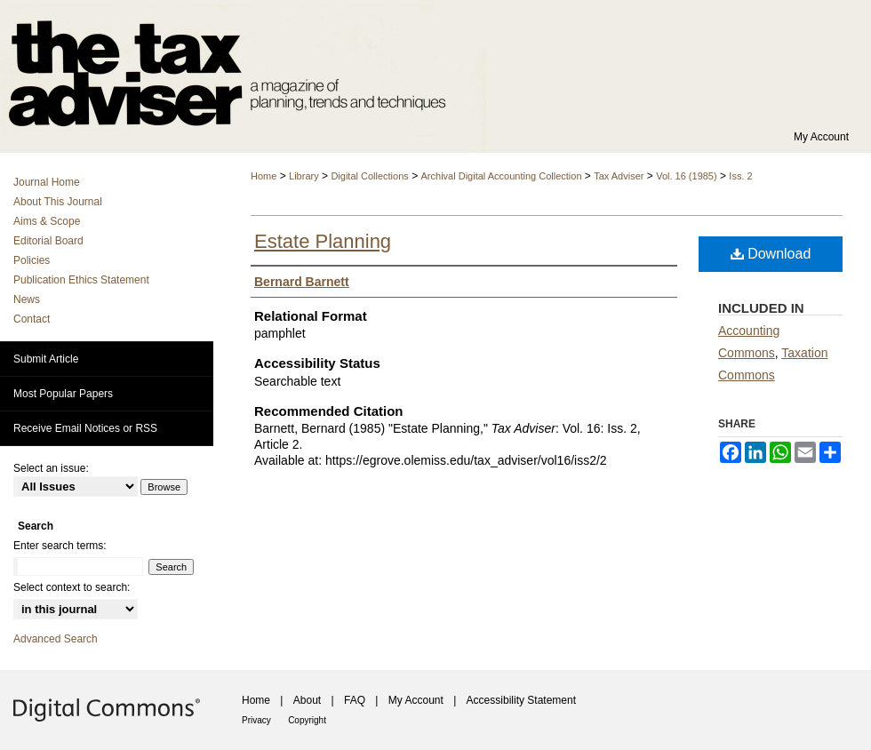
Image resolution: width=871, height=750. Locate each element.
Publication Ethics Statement (81, 280)
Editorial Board (48, 241)
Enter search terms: (60, 545)
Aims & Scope (46, 221)
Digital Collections (369, 176)
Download (771, 253)
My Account (415, 700)
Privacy (256, 720)
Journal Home (46, 182)
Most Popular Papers (63, 393)
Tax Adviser (618, 176)
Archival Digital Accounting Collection (501, 176)
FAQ (354, 700)
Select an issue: (51, 468)
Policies (31, 260)
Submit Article (45, 359)
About (307, 700)
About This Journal (57, 201)
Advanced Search (55, 639)
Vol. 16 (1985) (686, 176)
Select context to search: (71, 587)
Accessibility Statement (521, 700)
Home (263, 176)
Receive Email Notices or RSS (85, 428)
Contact (31, 319)
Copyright (307, 720)
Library (304, 176)
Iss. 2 (740, 176)
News (26, 299)
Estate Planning (322, 241)
